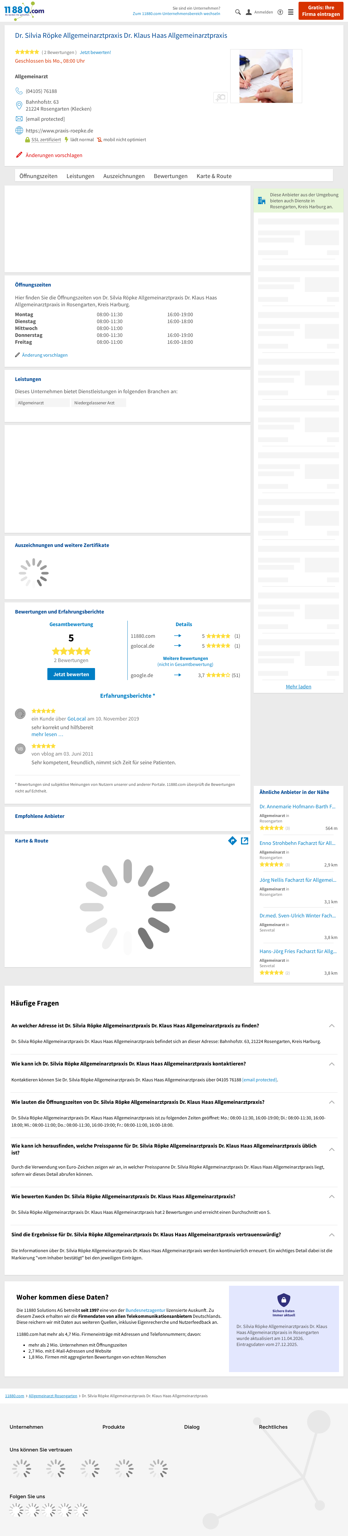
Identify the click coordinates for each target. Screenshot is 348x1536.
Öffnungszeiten (38, 176)
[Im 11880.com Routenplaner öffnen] (232, 839)
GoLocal (76, 718)
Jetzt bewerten (71, 674)
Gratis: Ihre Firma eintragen (321, 11)
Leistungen (80, 176)
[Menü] (293, 11)
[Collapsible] (332, 1026)
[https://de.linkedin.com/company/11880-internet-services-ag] (64, 1510)
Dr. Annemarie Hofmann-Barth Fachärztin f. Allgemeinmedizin (299, 806)
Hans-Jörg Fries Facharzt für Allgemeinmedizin (299, 951)
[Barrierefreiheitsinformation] (283, 11)
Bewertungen (171, 176)
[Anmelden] (262, 11)
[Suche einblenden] (240, 11)
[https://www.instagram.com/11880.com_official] (32, 1510)
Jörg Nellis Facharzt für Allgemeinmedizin (299, 879)
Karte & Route (214, 176)
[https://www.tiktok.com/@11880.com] (48, 1510)
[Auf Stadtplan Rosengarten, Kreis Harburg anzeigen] (244, 840)
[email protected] (259, 1080)
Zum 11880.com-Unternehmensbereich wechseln (176, 13)
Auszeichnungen (124, 176)
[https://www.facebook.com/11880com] (16, 1510)
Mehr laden (298, 686)
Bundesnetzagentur (145, 1310)
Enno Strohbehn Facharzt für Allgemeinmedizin (299, 842)
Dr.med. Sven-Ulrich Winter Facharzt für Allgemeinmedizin (299, 915)
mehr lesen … (47, 734)
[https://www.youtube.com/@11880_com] (81, 1510)
